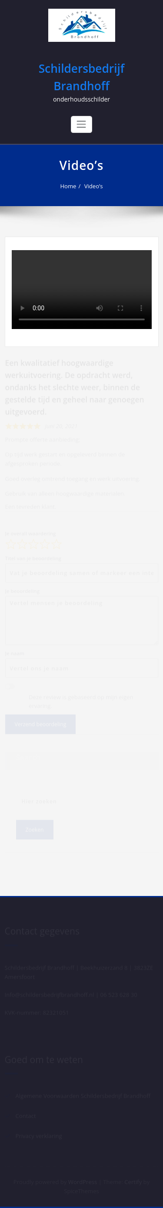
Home (68, 186)
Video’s (93, 186)
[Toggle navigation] (81, 124)
